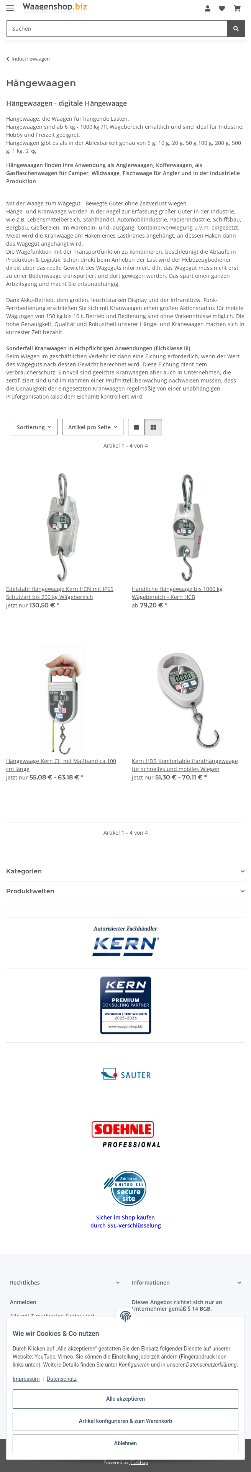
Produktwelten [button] (30, 891)
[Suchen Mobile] (117, 28)
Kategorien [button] (24, 871)
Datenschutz (62, 1379)
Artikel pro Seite (89, 427)
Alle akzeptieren (125, 1399)
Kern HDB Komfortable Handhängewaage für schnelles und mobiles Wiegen (185, 765)
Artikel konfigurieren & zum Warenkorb (125, 1421)
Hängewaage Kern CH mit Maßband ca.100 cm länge (61, 765)
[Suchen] (236, 28)
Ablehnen (125, 1443)
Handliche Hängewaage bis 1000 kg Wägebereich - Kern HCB (177, 593)
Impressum (26, 1379)
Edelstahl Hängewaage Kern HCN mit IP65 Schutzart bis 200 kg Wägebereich (59, 593)
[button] (208, 8)
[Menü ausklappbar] (10, 5)
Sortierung (31, 427)
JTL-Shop (139, 1462)
